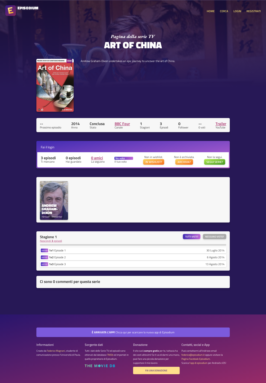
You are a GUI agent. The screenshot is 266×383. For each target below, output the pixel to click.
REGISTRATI (253, 11)
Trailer (221, 124)
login (51, 147)
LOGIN (237, 11)
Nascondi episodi (51, 241)
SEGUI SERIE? (214, 162)
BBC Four (122, 124)
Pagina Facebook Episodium (195, 359)
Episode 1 (57, 250)
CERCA (224, 11)
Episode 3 (57, 264)
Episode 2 (57, 257)
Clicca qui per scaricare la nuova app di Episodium (133, 332)
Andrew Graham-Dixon (50, 209)
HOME (211, 11)
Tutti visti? (191, 237)
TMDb (110, 355)
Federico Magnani (56, 351)
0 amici (97, 158)
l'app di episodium (198, 363)
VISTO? (44, 250)
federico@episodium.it (193, 355)
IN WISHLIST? (153, 162)
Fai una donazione (156, 370)
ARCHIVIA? (184, 162)
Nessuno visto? (214, 237)
